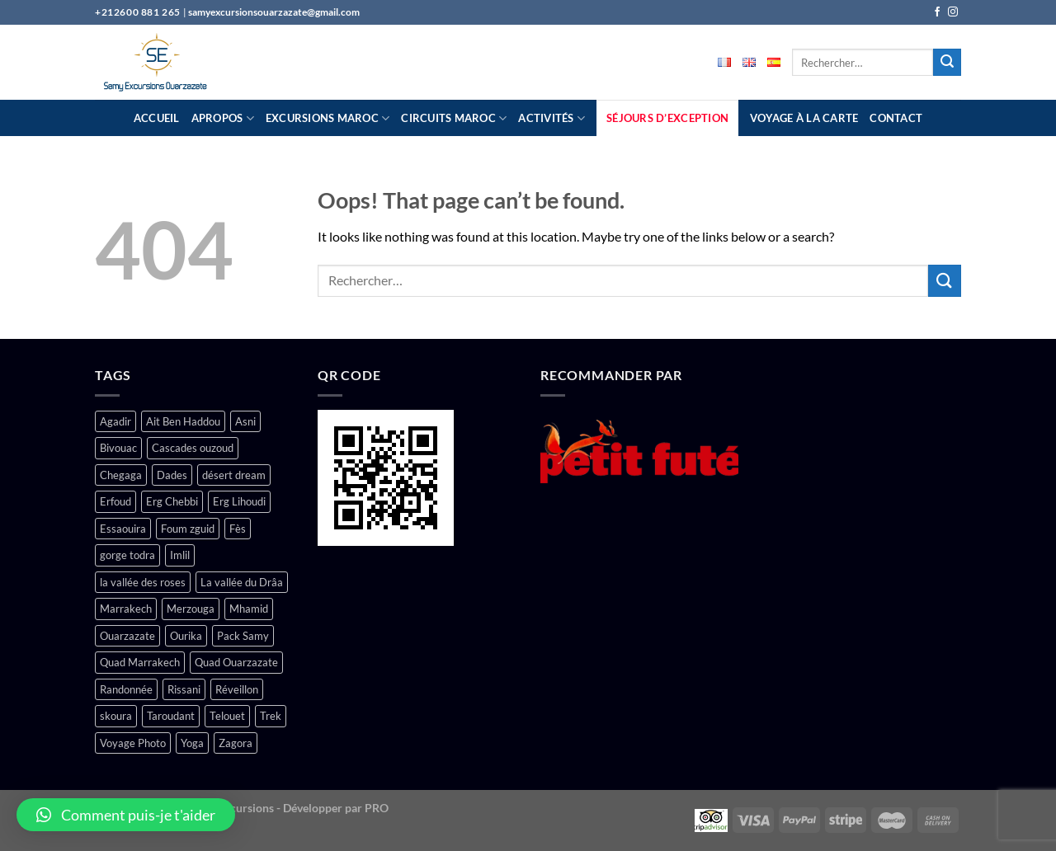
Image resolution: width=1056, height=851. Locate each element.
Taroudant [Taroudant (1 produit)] (171, 715)
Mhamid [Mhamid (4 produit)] (248, 608)
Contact (896, 118)
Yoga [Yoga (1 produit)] (192, 743)
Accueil (157, 118)
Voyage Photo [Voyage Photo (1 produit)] (133, 743)
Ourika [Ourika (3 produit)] (186, 635)
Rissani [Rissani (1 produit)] (183, 689)
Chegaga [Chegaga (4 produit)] (121, 475)
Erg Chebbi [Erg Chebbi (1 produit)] (172, 501)
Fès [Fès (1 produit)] (237, 528)
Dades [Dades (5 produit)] (172, 475)
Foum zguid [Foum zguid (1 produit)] (187, 528)
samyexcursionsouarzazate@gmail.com (274, 12)
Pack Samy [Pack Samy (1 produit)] (243, 635)
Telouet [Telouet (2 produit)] (227, 715)
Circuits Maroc (454, 118)
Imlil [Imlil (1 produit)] (180, 555)
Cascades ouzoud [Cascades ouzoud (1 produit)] (192, 447)
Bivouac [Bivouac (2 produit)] (118, 447)
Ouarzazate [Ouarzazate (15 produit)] (127, 635)
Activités (551, 118)
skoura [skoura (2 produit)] (116, 715)
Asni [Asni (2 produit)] (245, 421)
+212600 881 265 (139, 12)
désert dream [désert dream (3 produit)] (234, 475)
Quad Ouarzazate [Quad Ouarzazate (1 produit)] (236, 662)
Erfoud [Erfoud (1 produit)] (115, 501)
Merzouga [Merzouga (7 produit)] (190, 608)
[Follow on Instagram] (953, 12)
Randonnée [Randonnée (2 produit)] (126, 689)
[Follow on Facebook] (937, 12)
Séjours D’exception (667, 118)
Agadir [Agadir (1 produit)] (115, 421)
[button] (125, 814)
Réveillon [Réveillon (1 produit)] (236, 689)
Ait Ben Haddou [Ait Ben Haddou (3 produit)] (183, 421)
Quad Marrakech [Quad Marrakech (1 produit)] (140, 662)
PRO (377, 808)
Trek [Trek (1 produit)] (270, 715)
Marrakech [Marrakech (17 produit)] (126, 608)
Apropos (222, 118)
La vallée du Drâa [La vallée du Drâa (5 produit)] (241, 582)
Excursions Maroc (328, 118)
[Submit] (947, 63)
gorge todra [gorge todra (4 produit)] (127, 555)
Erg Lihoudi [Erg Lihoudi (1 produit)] (239, 501)
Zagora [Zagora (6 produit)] (235, 743)
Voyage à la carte (804, 118)
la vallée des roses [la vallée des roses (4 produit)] (143, 582)
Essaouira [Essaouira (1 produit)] (123, 528)
